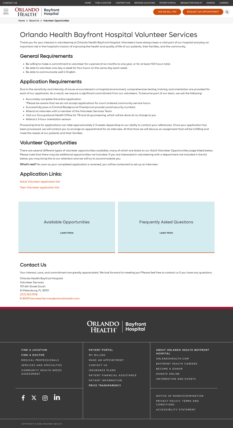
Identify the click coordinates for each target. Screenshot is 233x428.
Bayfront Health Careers (176, 363)
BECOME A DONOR (169, 368)
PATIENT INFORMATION (105, 380)
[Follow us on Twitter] (34, 397)
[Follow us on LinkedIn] (57, 397)
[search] (227, 12)
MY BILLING (97, 355)
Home (21, 20)
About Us (34, 20)
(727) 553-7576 (28, 294)
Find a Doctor (32, 355)
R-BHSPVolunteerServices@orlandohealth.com (50, 298)
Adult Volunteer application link (40, 181)
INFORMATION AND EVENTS (176, 378)
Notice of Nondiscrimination (180, 395)
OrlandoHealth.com (172, 358)
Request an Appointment (203, 11)
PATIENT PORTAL (101, 350)
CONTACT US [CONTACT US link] (98, 365)
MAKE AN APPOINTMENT (106, 360)
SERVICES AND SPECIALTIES (41, 365)
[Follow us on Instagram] (45, 398)
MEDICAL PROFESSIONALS (40, 360)
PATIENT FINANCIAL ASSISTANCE (113, 375)
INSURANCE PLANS (102, 370)
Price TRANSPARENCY (105, 385)
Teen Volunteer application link (39, 187)
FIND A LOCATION (34, 350)
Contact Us (10, 2)
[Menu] (6, 12)
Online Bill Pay (167, 11)
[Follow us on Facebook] (23, 398)
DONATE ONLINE (168, 373)
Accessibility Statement (176, 409)
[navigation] (116, 3)
